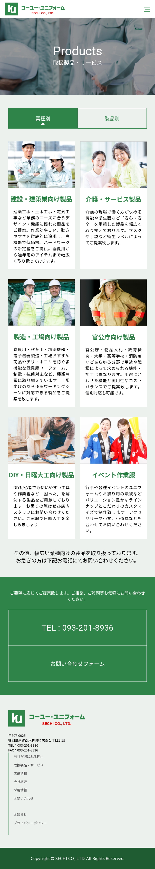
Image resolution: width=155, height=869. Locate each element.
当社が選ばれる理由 (29, 756)
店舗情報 (20, 773)
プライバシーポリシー (30, 822)
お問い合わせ (24, 798)
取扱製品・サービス (29, 765)
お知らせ (20, 814)
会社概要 (20, 781)
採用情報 (20, 789)
